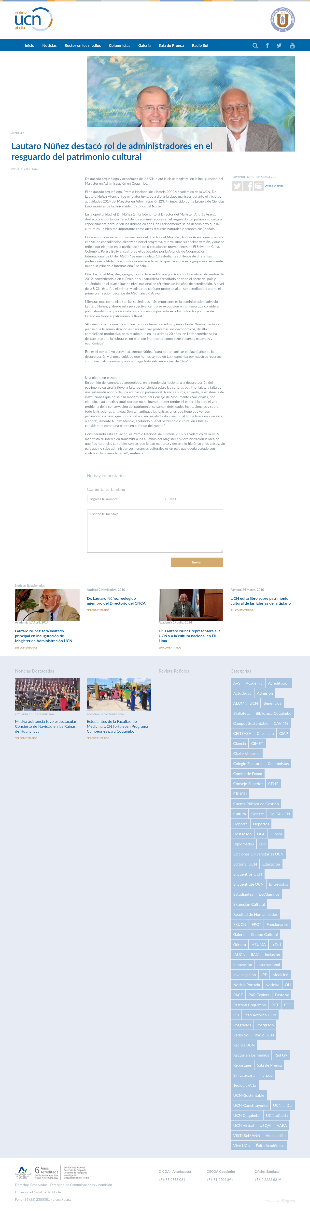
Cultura (239, 814)
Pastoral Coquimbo (249, 1005)
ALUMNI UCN (245, 703)
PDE (288, 1005)
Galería (144, 45)
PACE (238, 995)
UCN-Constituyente (250, 1105)
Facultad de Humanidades (255, 914)
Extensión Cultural (249, 904)
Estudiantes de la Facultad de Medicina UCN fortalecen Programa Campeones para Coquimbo (117, 726)
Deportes (261, 824)
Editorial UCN (245, 864)
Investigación (244, 974)
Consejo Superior (248, 783)
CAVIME (281, 723)
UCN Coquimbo (247, 1115)
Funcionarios (277, 924)
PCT (275, 1005)
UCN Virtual (243, 1125)
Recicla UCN (244, 1045)
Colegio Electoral (247, 763)
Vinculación (276, 1135)
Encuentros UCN (247, 874)
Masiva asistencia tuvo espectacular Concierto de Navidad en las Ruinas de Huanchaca (45, 726)
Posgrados (242, 1025)
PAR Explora (258, 995)
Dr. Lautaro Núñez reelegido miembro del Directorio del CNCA (116, 600)
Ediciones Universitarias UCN (258, 854)
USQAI (265, 1125)
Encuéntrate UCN (248, 884)
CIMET (257, 743)
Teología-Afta (244, 1085)
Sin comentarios (26, 647)
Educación (271, 864)
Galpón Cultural (264, 934)
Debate (257, 814)
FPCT (256, 924)
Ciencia (239, 743)
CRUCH (240, 793)
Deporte (240, 824)
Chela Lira (265, 733)
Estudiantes (243, 894)
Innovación (242, 964)
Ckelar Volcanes (246, 753)
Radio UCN (264, 1035)
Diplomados (243, 844)
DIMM (276, 834)
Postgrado (265, 1025)
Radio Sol (200, 45)
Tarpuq (266, 1075)
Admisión (265, 693)
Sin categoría (244, 1075)
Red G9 (280, 1055)
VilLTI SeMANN (246, 1135)
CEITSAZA (242, 733)
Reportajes (242, 1065)
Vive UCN (242, 1145)
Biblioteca (241, 713)
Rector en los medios (83, 45)
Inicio (29, 45)
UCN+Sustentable (248, 1095)
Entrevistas (278, 884)
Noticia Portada (246, 984)
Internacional (268, 964)
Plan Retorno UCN (260, 1015)
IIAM (255, 954)
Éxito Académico (270, 1145)
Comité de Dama (247, 773)
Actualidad (242, 693)
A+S (236, 683)
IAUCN (239, 954)
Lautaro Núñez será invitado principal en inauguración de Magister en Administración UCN (43, 635)
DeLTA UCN (279, 814)
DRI (262, 844)
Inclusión (272, 954)
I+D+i (276, 944)
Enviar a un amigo (274, 185)
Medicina (280, 974)
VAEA (282, 1125)
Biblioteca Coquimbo (274, 713)
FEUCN (239, 924)
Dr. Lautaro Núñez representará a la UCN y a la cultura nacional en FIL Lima (190, 635)
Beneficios (272, 703)
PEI (236, 1015)
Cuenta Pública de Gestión (256, 804)
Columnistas (119, 45)
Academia (254, 683)
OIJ (288, 984)
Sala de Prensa (171, 45)
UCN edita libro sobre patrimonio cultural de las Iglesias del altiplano (261, 600)
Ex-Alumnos (269, 894)
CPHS (273, 783)
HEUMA (258, 944)
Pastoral (282, 995)
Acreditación (279, 683)
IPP (264, 974)
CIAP (283, 733)
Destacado (242, 834)
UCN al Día (282, 1105)
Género (239, 944)
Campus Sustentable (250, 723)
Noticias (49, 45)
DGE (261, 834)
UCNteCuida (277, 1115)
